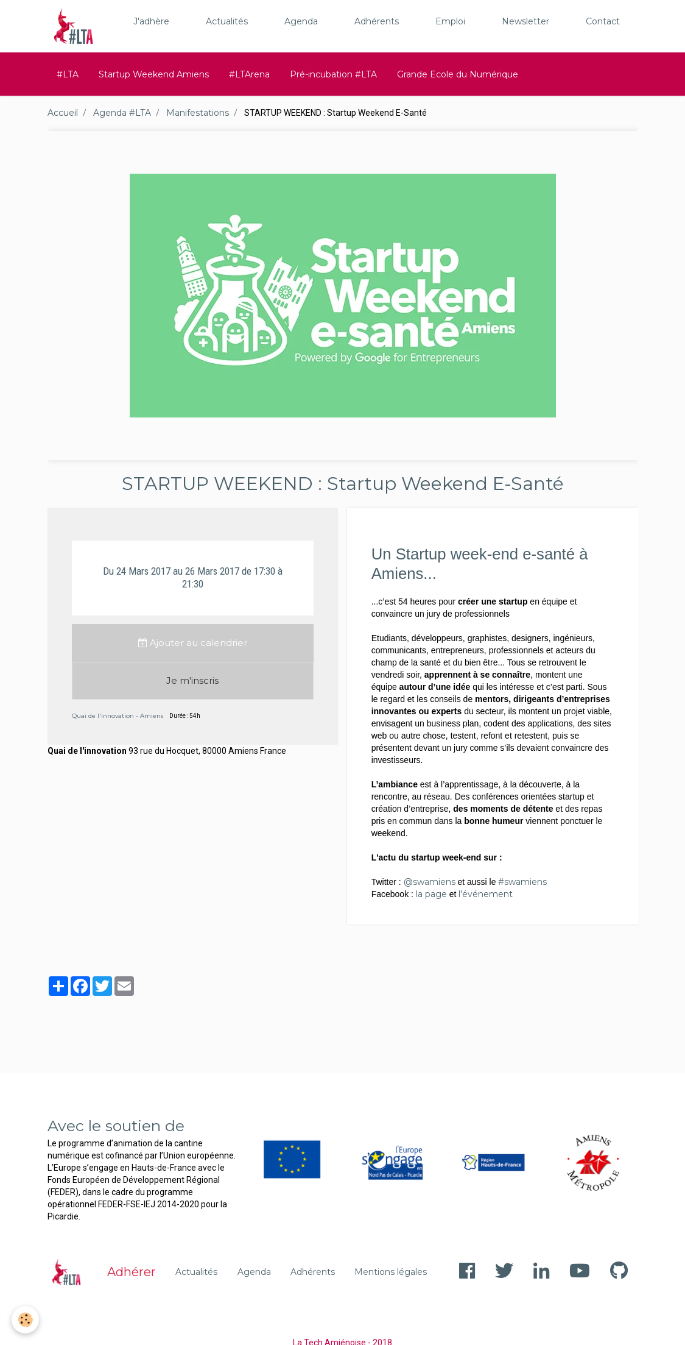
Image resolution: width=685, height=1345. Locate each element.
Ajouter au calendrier (192, 642)
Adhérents (376, 21)
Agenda (301, 21)
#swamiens (522, 881)
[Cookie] (26, 1319)
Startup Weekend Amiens (154, 74)
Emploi (450, 21)
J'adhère (151, 21)
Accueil (62, 112)
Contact (603, 21)
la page (431, 894)
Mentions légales (390, 1271)
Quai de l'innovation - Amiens (117, 716)
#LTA (68, 74)
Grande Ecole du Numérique (457, 74)
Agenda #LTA (122, 112)
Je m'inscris (192, 680)
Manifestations (197, 112)
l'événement (485, 894)
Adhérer (131, 1272)
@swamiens (429, 881)
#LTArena (249, 74)
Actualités (227, 21)
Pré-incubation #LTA (333, 74)
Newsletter (525, 21)
